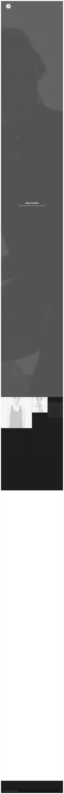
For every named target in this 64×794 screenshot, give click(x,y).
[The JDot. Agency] (6, 6)
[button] (60, 6)
